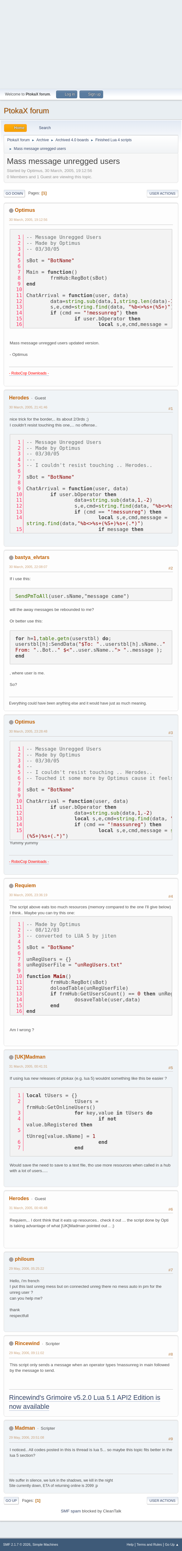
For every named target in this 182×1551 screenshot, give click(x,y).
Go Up (11, 1500)
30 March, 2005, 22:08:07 (28, 567)
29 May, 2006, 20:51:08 (26, 1437)
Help (130, 1544)
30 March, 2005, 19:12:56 (28, 219)
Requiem (25, 885)
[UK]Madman (30, 1057)
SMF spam (71, 1511)
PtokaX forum (26, 110)
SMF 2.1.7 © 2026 (17, 1544)
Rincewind (27, 1343)
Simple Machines (45, 1544)
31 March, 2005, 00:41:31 (28, 1066)
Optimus (25, 210)
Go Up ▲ (172, 1544)
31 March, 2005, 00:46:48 (28, 1208)
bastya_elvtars (32, 557)
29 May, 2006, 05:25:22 (26, 1268)
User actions (162, 193)
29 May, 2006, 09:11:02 (26, 1353)
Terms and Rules (149, 1544)
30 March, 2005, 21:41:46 (28, 407)
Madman (25, 1428)
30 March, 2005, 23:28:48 (28, 731)
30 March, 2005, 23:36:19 (28, 895)
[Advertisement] (91, 43)
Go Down (14, 193)
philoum (24, 1259)
